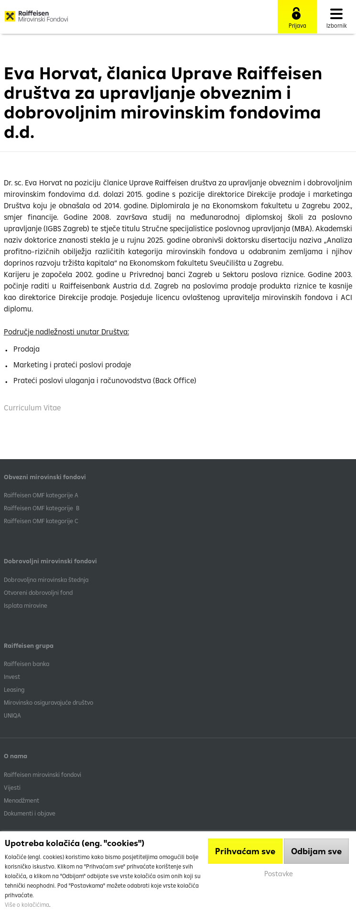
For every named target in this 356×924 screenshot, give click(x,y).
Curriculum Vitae (32, 407)
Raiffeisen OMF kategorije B (41, 508)
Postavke (278, 873)
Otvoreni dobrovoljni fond (38, 592)
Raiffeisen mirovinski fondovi (42, 774)
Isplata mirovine (25, 605)
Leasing (14, 689)
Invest (12, 676)
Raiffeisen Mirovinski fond (36, 20)
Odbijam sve (316, 851)
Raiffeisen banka (26, 663)
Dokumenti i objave (29, 813)
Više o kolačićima (27, 904)
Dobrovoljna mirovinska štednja (46, 579)
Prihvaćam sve (245, 851)
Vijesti (12, 787)
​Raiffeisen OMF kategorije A (41, 495)
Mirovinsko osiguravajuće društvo (49, 702)
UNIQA (12, 715)
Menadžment (21, 800)
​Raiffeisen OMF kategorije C (41, 521)
